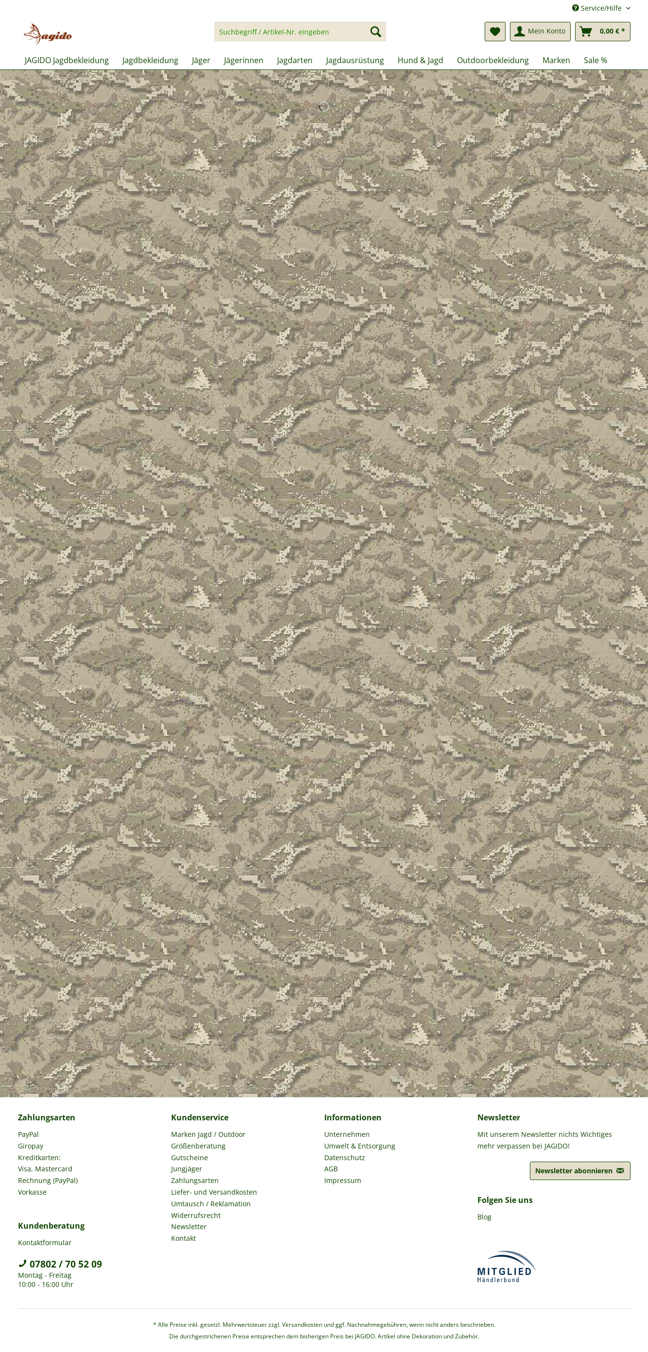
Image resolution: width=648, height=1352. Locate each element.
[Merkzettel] (495, 31)
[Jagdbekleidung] (150, 60)
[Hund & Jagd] (420, 60)
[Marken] (556, 60)
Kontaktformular (44, 1242)
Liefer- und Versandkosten (214, 1192)
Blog (484, 1216)
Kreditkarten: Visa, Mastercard (45, 1163)
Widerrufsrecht (196, 1215)
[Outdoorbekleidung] (493, 60)
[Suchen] (376, 31)
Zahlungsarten (195, 1180)
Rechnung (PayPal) (48, 1180)
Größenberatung (198, 1145)
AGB (331, 1168)
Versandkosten (302, 1324)
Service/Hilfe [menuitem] (598, 8)
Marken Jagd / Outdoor (208, 1134)
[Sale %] (595, 60)
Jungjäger (186, 1168)
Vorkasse (32, 1192)
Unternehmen (347, 1134)
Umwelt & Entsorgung (359, 1145)
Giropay (30, 1145)
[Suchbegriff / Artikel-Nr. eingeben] (300, 31)
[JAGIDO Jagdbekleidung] (67, 60)
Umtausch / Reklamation (211, 1203)
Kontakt (183, 1238)
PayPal (28, 1134)
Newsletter (189, 1226)
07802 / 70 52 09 (60, 1264)
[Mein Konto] (540, 31)
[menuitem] (300, 36)
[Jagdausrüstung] (355, 60)
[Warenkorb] (602, 31)
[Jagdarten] (294, 60)
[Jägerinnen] (243, 60)
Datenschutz (344, 1157)
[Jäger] (201, 60)
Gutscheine (189, 1157)
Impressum (342, 1180)
